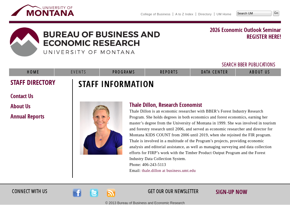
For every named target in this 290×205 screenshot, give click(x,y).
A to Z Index (184, 14)
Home (33, 72)
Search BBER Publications (248, 65)
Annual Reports (27, 116)
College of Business (155, 14)
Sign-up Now (231, 192)
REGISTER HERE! (264, 36)
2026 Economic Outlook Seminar (245, 30)
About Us (260, 72)
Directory (205, 14)
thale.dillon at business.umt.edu (169, 171)
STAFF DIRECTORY (32, 83)
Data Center (214, 72)
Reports (169, 72)
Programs (123, 72)
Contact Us (21, 96)
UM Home (224, 14)
